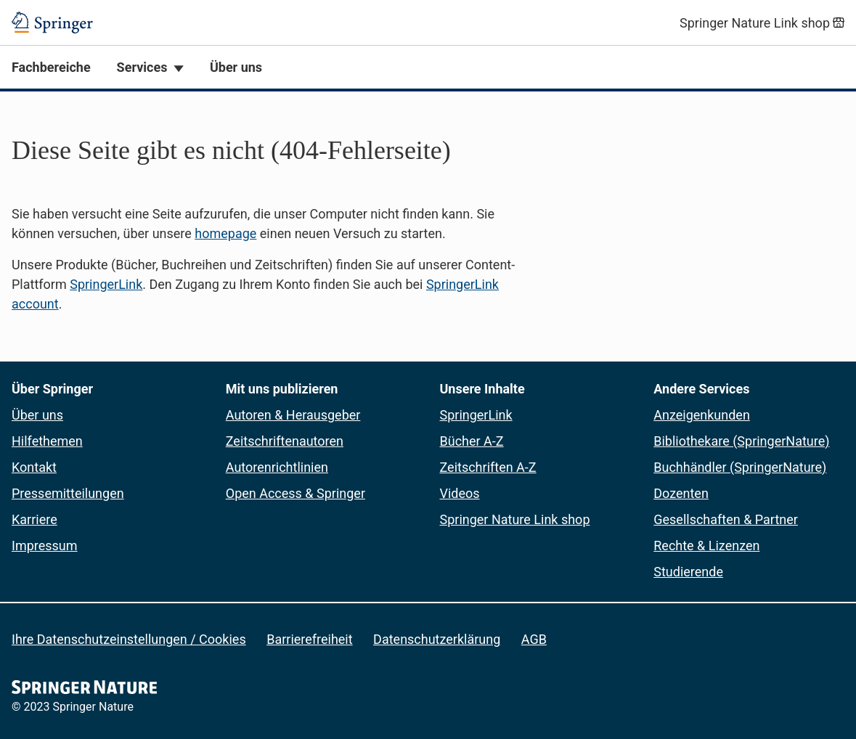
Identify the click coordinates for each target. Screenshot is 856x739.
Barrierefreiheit (309, 639)
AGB (534, 639)
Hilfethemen (47, 441)
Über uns (236, 67)
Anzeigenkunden (701, 414)
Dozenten (681, 493)
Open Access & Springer (295, 493)
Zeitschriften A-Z (488, 467)
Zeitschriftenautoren (284, 441)
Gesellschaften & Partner (725, 519)
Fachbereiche (51, 67)
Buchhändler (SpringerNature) (739, 467)
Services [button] (142, 67)
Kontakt (34, 467)
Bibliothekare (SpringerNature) (741, 441)
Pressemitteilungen (68, 493)
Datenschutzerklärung (436, 639)
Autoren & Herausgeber (293, 414)
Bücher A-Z (472, 441)
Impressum (45, 545)
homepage (225, 233)
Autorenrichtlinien (277, 467)
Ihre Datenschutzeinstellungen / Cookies (129, 639)
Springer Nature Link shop (515, 519)
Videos (460, 493)
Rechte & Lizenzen (706, 545)
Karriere (34, 519)
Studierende (688, 571)
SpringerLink (106, 284)
